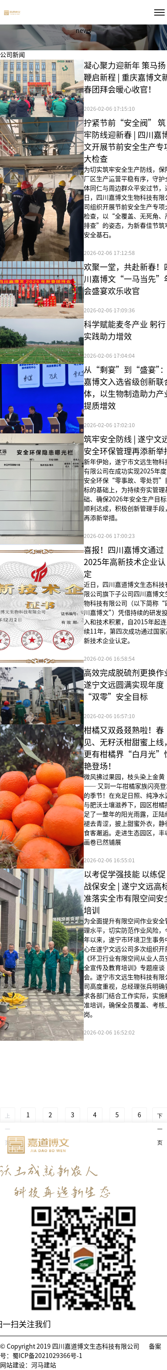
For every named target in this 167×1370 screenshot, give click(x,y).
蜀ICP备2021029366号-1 (47, 1356)
